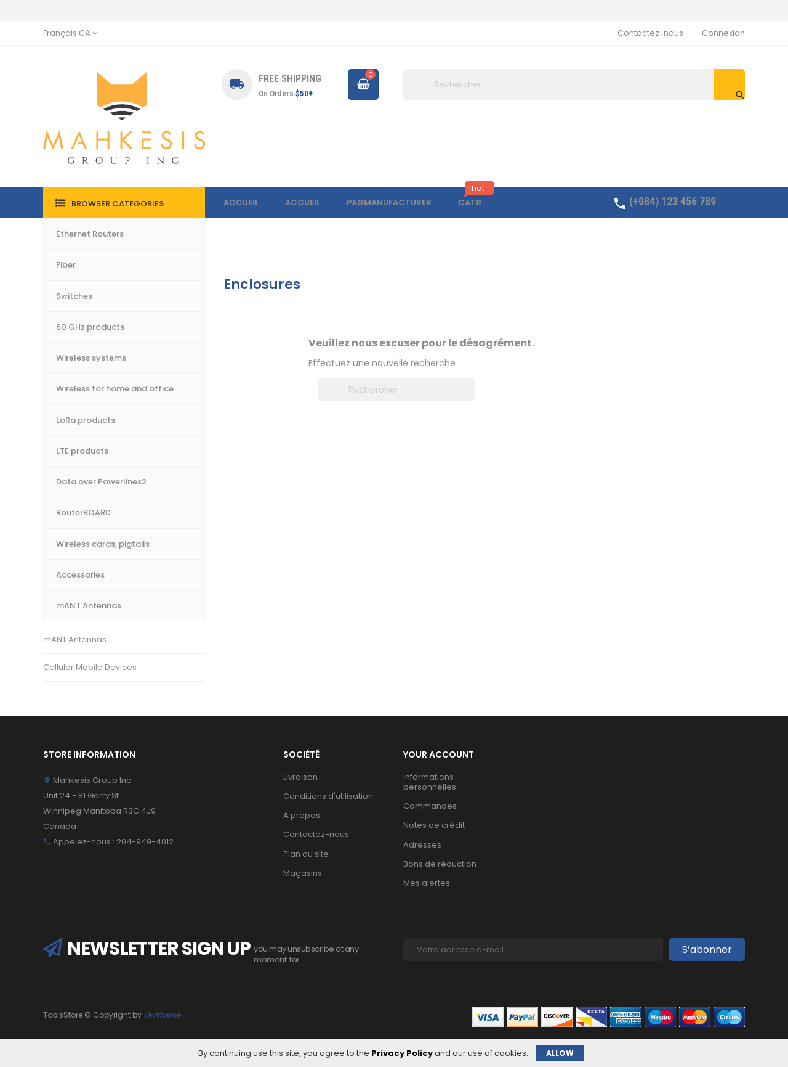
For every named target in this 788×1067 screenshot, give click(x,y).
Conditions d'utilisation (328, 796)
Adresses (422, 845)
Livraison (300, 777)
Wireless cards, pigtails (89, 583)
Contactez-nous (650, 33)
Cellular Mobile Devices (90, 667)
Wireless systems (78, 360)
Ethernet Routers (76, 305)
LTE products (68, 444)
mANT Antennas (75, 639)
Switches (61, 332)
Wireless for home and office (101, 416)
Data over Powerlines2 (88, 472)
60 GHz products (76, 388)
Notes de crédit (434, 825)
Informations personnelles (429, 782)
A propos (301, 815)
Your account (438, 754)
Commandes (430, 806)
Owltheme (161, 1015)
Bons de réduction (439, 864)
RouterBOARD (70, 528)
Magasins (302, 873)
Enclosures (65, 556)
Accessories (68, 611)
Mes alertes (426, 883)
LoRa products (71, 499)
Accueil (68, 284)
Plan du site (306, 854)
